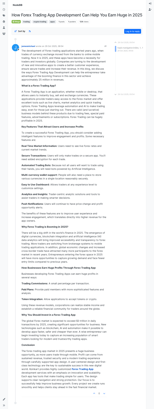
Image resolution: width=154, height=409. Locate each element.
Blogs (16, 22)
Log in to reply (133, 31)
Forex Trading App (82, 369)
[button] (4, 399)
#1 (106, 46)
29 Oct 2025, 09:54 (54, 46)
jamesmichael (28, 46)
